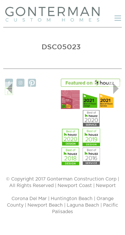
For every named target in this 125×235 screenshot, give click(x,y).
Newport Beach (45, 205)
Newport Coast (75, 185)
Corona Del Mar (29, 198)
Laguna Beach (83, 205)
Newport (106, 185)
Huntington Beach (72, 198)
